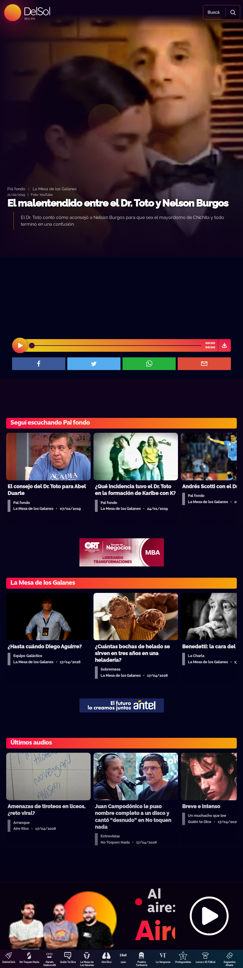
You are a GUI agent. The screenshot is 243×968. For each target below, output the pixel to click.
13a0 (123, 962)
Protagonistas (183, 962)
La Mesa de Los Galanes (87, 964)
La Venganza (163, 962)
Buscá (213, 12)
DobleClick (8, 962)
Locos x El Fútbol (205, 962)
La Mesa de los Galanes (55, 188)
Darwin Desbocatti (49, 964)
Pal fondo (16, 188)
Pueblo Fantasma (141, 964)
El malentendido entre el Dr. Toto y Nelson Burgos (117, 203)
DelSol (36, 11)
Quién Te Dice (68, 962)
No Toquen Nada (29, 962)
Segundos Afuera (229, 964)
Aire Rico (106, 962)
